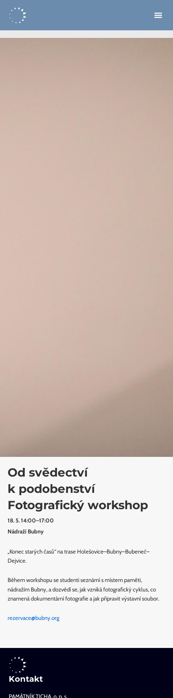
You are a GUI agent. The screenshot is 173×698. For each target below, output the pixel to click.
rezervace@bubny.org (33, 618)
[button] (158, 15)
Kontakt (26, 679)
